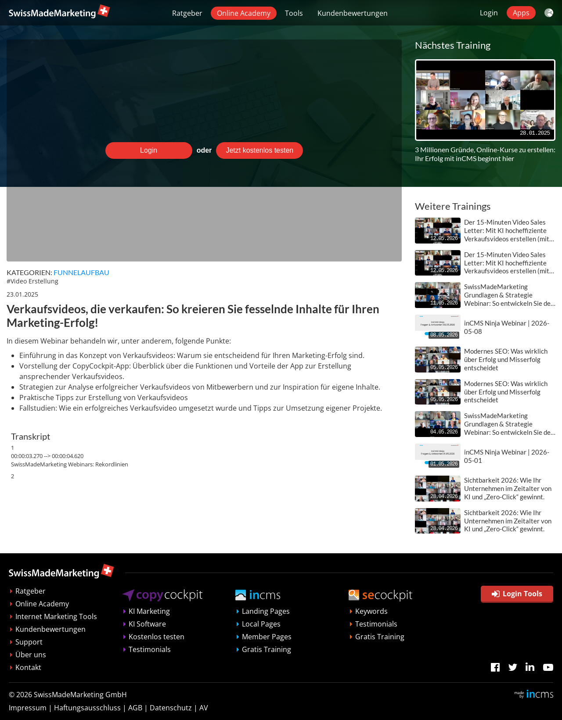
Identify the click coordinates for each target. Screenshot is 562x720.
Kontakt (28, 667)
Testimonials (150, 649)
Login (489, 12)
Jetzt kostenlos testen (259, 150)
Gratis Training (266, 649)
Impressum (28, 708)
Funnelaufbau (81, 272)
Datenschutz (171, 708)
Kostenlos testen (156, 636)
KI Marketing (149, 611)
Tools (294, 13)
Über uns (30, 654)
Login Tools (517, 593)
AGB (135, 708)
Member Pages (267, 636)
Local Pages (261, 624)
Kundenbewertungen (352, 13)
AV (203, 708)
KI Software (147, 624)
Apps (521, 13)
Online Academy (243, 13)
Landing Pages (266, 611)
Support (29, 642)
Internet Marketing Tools (56, 616)
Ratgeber (187, 13)
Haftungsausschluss (87, 708)
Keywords (371, 611)
